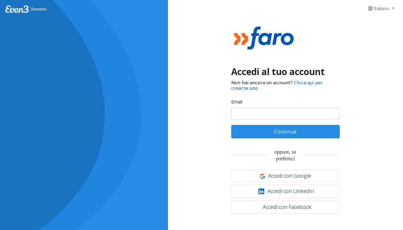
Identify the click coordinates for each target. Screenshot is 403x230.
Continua (285, 131)
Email (236, 102)
